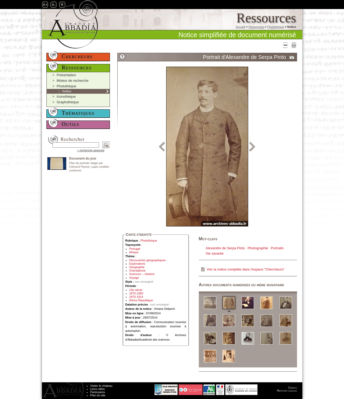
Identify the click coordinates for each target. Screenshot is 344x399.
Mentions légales (287, 390)
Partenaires (97, 392)
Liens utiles (97, 389)
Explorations (137, 263)
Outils (70, 124)
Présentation (66, 75)
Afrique (134, 252)
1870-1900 (136, 293)
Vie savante (215, 253)
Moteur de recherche (73, 81)
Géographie (137, 267)
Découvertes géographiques (147, 260)
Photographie (258, 248)
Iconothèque (66, 96)
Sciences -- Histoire (141, 274)
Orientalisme (137, 270)
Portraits (277, 248)
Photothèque (275, 26)
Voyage (134, 277)
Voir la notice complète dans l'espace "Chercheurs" (246, 269)
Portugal (134, 248)
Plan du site (97, 395)
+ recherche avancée (90, 150)
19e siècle (136, 289)
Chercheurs (77, 56)
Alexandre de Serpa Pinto (225, 248)
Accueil (240, 26)
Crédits (292, 387)
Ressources (256, 26)
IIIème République (141, 300)
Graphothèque (68, 102)
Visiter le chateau (101, 385)
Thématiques (78, 113)
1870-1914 (136, 296)
